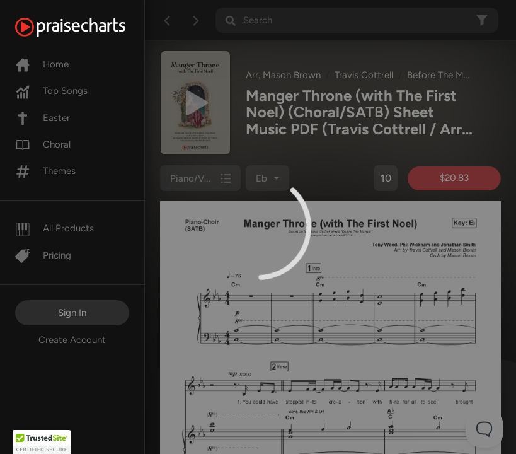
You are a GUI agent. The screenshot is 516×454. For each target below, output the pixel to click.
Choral (43, 144)
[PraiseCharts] (86, 27)
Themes (45, 171)
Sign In (72, 312)
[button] (42, 442)
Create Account (72, 340)
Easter (42, 118)
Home (42, 64)
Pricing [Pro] (43, 255)
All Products (54, 228)
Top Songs (51, 90)
